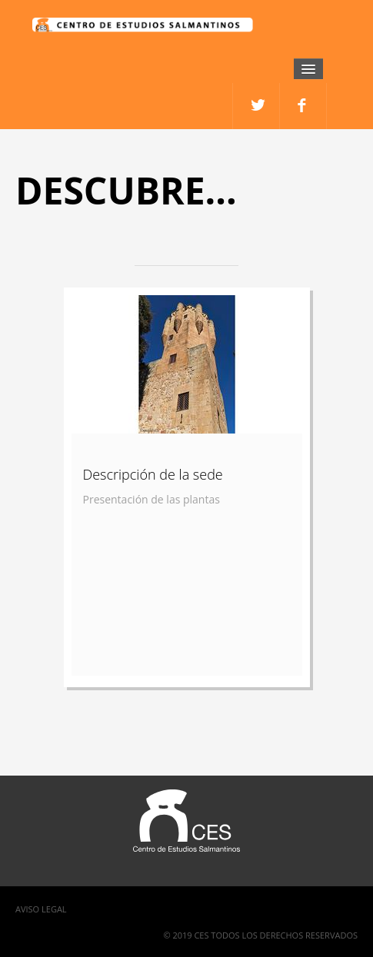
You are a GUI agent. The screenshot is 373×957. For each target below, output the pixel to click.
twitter (303, 106)
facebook (256, 106)
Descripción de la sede (153, 474)
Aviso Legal (41, 909)
